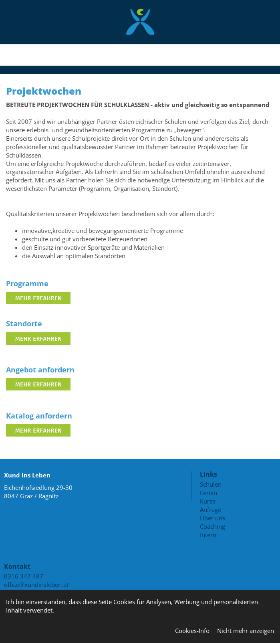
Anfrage (210, 510)
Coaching (212, 526)
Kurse (208, 501)
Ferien (208, 493)
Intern (208, 535)
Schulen (211, 484)
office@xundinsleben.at (36, 584)
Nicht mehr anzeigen (245, 631)
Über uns (212, 518)
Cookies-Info (192, 631)
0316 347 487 (23, 576)
